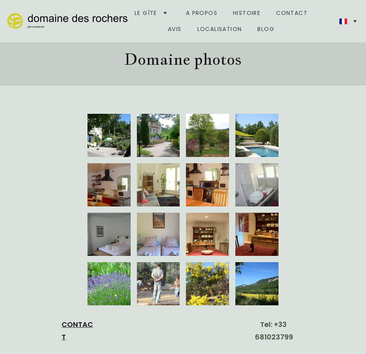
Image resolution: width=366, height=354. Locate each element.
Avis (175, 29)
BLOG (265, 29)
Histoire (246, 13)
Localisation (219, 29)
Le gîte (146, 13)
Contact (292, 13)
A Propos (201, 13)
